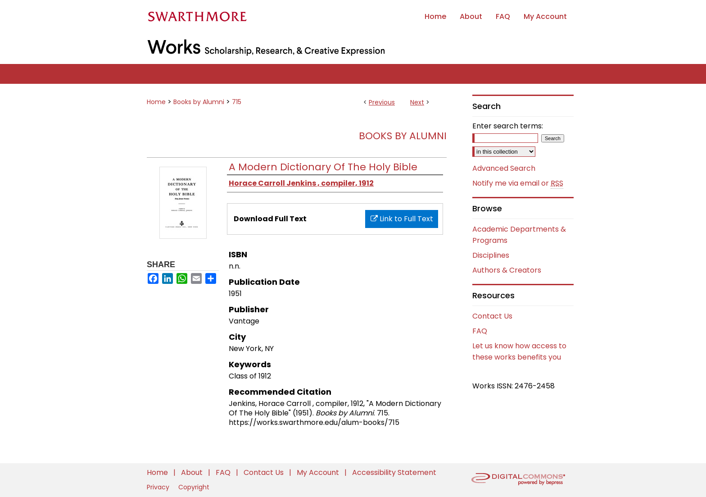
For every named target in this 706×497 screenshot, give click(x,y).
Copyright (193, 487)
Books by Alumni (198, 101)
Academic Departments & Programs (519, 235)
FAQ (479, 331)
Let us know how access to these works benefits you (519, 351)
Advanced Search (503, 168)
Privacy (159, 487)
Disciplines (490, 255)
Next (417, 102)
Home (156, 101)
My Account (319, 472)
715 (236, 101)
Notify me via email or (517, 183)
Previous (382, 102)
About (192, 472)
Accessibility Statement (394, 472)
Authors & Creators (506, 270)
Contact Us (492, 316)
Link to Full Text (402, 219)
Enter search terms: (507, 126)
